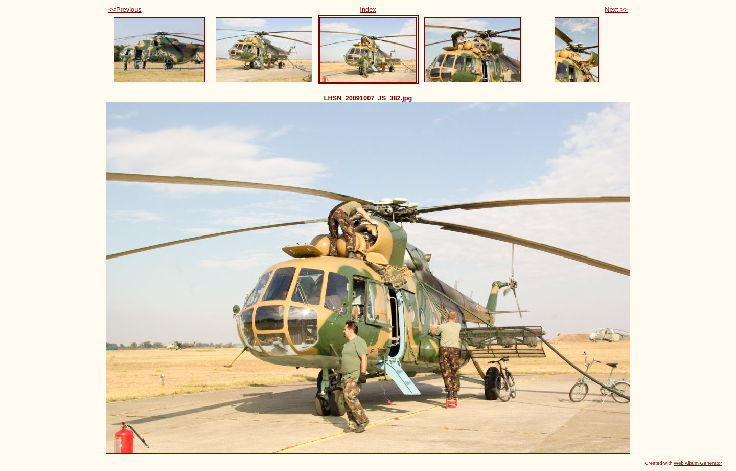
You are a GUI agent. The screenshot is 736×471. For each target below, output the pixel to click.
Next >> (616, 9)
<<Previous (125, 9)
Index (368, 9)
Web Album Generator (698, 463)
